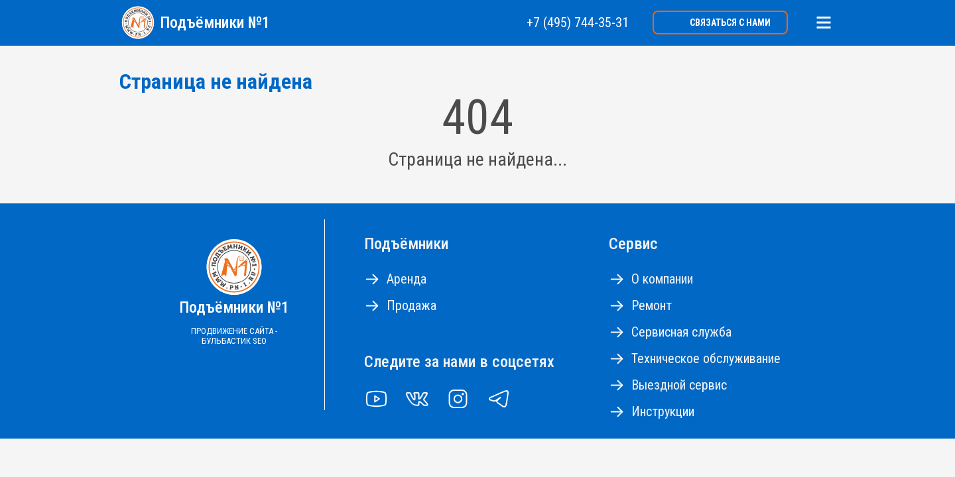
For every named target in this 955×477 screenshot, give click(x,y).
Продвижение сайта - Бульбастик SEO (234, 336)
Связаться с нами (730, 22)
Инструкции (662, 411)
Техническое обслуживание (706, 358)
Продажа (411, 305)
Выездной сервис (679, 385)
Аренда (406, 279)
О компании (662, 279)
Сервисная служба (681, 332)
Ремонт (651, 305)
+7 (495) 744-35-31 (578, 22)
